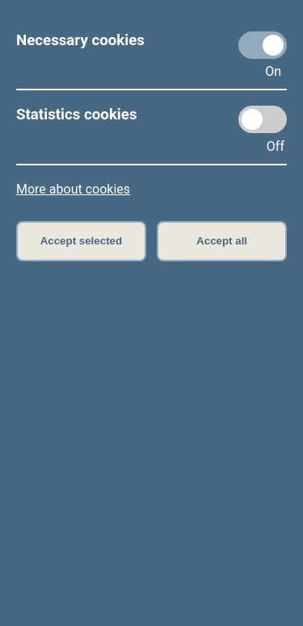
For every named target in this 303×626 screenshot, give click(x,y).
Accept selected (81, 241)
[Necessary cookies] (262, 45)
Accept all (221, 241)
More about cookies (73, 189)
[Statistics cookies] (262, 119)
